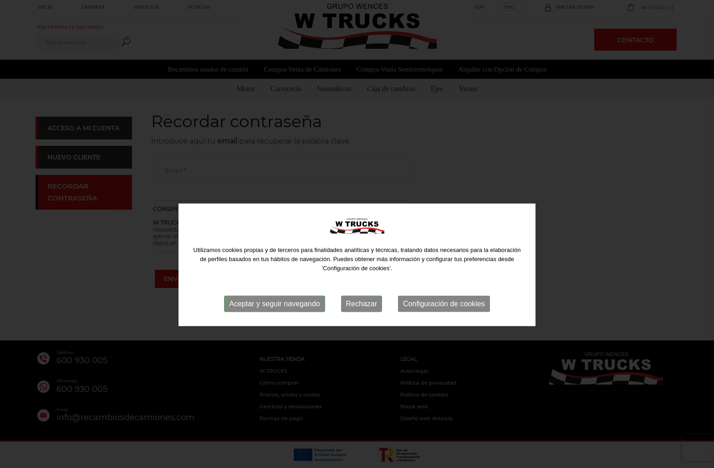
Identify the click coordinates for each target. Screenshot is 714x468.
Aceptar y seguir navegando (274, 320)
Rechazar (361, 320)
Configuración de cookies (444, 320)
